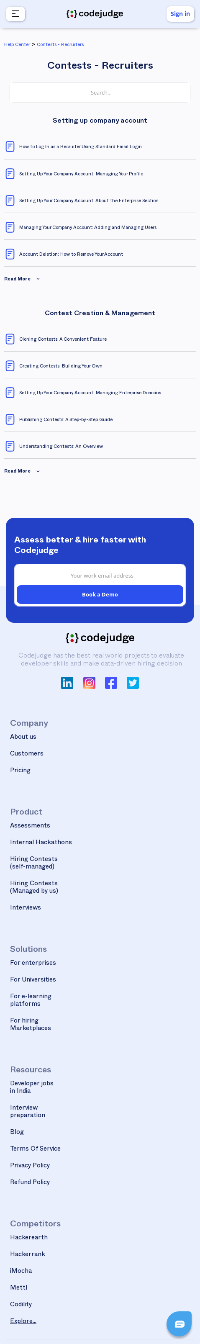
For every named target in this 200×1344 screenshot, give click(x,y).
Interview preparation (27, 1112)
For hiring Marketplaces (30, 1025)
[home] (95, 14)
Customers (27, 754)
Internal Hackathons (41, 843)
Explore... (23, 1322)
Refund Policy (30, 1183)
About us (23, 737)
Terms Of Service (35, 1149)
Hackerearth (29, 1238)
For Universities (33, 980)
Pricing (20, 771)
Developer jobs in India (32, 1088)
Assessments (30, 826)
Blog (17, 1132)
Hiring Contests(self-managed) (34, 863)
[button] (14, 14)
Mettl (18, 1288)
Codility (21, 1305)
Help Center (17, 45)
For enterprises (33, 963)
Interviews (25, 908)
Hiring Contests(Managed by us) (34, 888)
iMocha (21, 1271)
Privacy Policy (30, 1166)
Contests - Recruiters (60, 45)
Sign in (180, 14)
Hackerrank (27, 1255)
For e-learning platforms (30, 1001)
